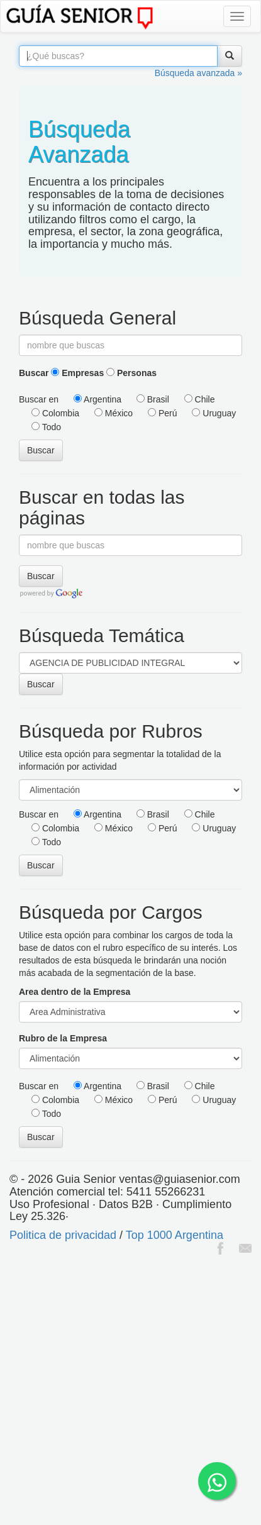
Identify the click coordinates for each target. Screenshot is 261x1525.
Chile (199, 399)
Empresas (77, 373)
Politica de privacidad (62, 1235)
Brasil (152, 399)
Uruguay (214, 413)
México (113, 413)
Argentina (97, 399)
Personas (131, 373)
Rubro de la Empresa (63, 1038)
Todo (46, 427)
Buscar (33, 373)
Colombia (55, 413)
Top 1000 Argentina (174, 1235)
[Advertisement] (130, 1391)
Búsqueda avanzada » (198, 73)
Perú (162, 413)
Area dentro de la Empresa (74, 992)
